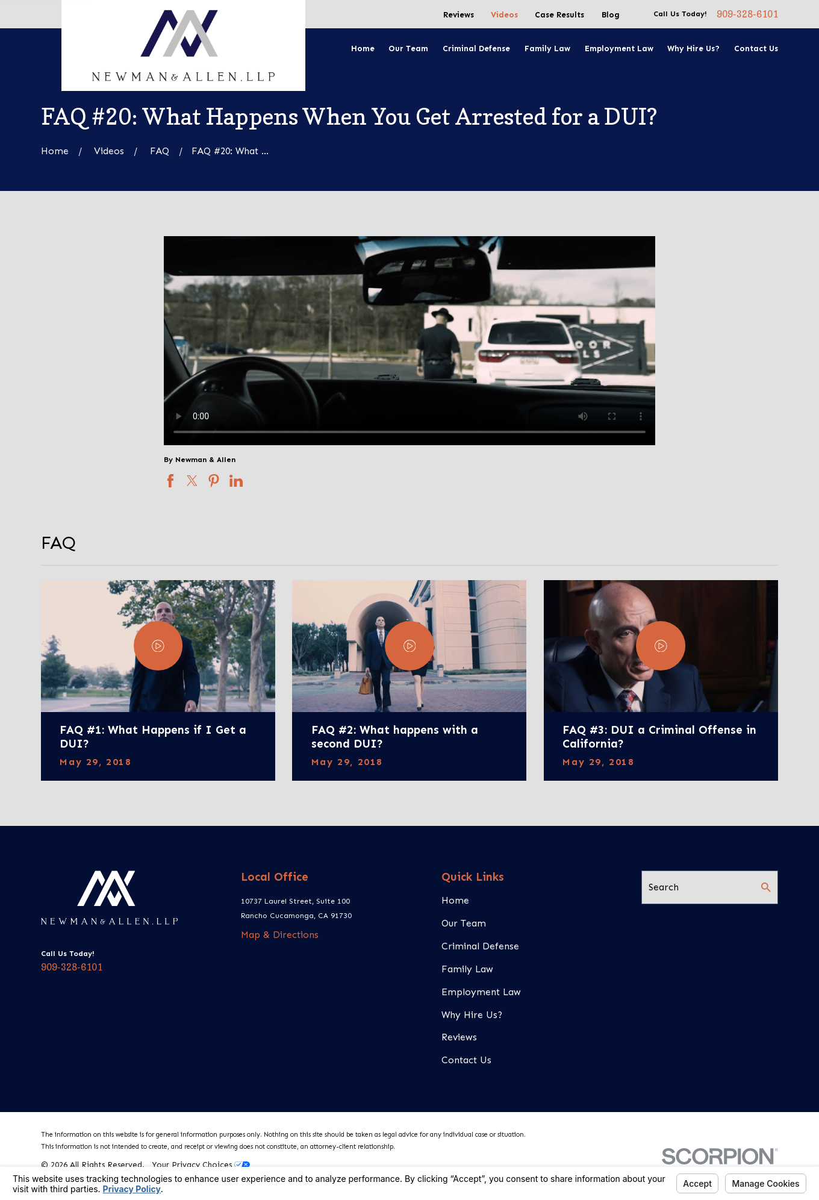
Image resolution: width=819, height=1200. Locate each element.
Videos (504, 14)
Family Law (467, 969)
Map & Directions (280, 934)
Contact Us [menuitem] (756, 48)
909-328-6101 (747, 14)
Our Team (463, 923)
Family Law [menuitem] (547, 48)
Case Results (559, 14)
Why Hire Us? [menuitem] (693, 48)
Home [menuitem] (363, 48)
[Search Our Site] (766, 887)
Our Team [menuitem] (408, 48)
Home (455, 900)
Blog (611, 14)
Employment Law (481, 992)
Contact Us (466, 1060)
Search (664, 887)
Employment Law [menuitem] (619, 48)
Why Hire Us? (471, 1014)
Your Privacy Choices (201, 1164)
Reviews (458, 14)
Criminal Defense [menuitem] (476, 48)
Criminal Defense (480, 946)
